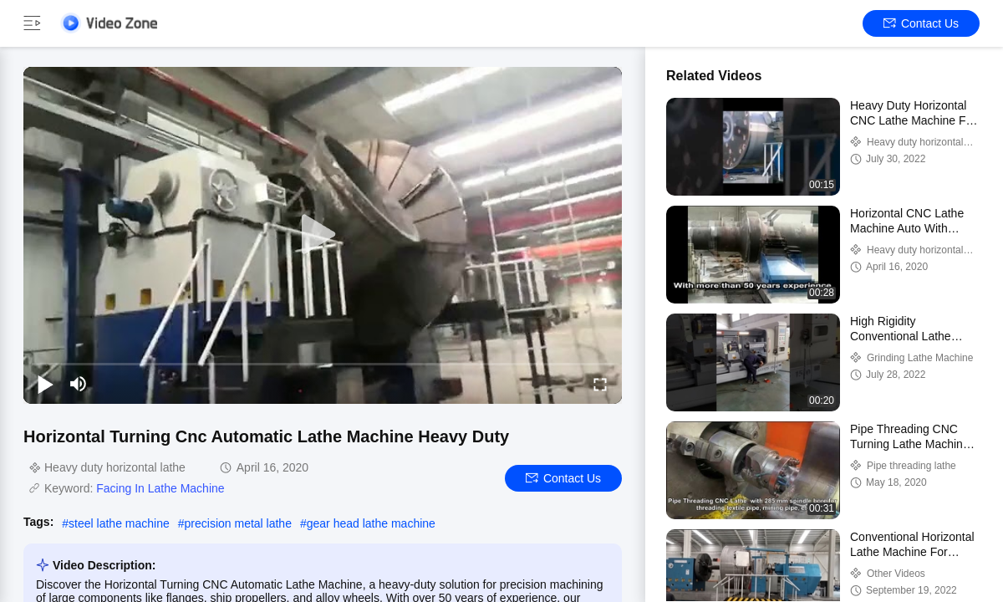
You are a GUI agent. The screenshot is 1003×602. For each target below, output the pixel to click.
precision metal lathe (238, 523)
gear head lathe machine (371, 523)
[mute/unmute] (78, 383)
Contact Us (921, 23)
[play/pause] (45, 383)
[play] (323, 235)
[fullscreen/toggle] (600, 383)
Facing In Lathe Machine (160, 488)
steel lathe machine (119, 523)
